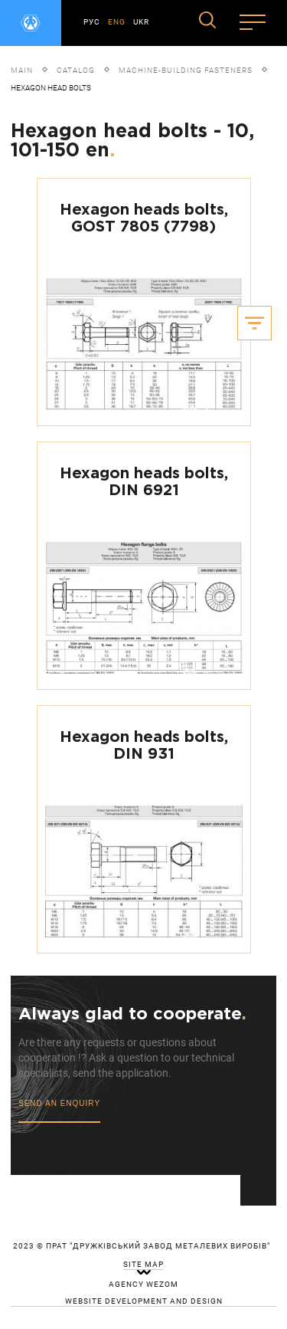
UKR (141, 22)
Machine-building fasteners (186, 70)
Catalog (76, 70)
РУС (91, 22)
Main (22, 70)
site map (143, 1264)
